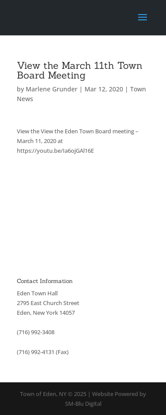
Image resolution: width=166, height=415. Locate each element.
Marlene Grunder (51, 89)
